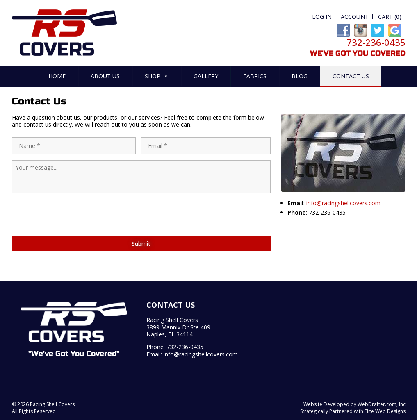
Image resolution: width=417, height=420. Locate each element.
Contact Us (351, 76)
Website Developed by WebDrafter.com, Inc (354, 404)
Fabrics (255, 76)
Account (355, 16)
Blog (300, 76)
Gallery (206, 76)
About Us (105, 76)
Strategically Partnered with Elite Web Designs (353, 411)
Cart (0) (389, 16)
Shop (157, 76)
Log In (322, 16)
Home (57, 76)
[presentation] (74, 230)
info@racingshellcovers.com (343, 203)
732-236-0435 (184, 347)
